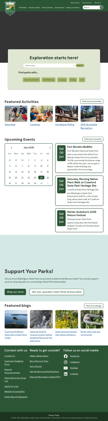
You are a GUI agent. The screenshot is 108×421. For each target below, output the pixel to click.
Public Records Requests (15, 396)
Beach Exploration (31, 80)
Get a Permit (36, 366)
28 (10, 160)
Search (101, 7)
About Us (97, 3)
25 (48, 177)
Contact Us (9, 356)
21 (22, 177)
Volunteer (16, 116)
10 (41, 166)
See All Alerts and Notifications (44, 371)
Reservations (75, 3)
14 (22, 171)
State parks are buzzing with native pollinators (66, 333)
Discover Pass (87, 3)
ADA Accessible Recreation (92, 118)
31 (41, 183)
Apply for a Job (11, 386)
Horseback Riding (66, 116)
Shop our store (15, 291)
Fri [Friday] (41, 153)
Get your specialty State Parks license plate (57, 291)
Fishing (73, 80)
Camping (62, 80)
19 (10, 177)
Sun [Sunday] (9, 153)
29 (16, 160)
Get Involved (59, 7)
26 (10, 183)
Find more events (92, 139)
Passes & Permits (73, 7)
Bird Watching (48, 80)
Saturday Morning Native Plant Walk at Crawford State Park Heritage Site (82, 182)
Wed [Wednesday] (29, 153)
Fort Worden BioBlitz (79, 147)
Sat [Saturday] (47, 153)
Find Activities (47, 7)
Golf (82, 80)
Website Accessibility (14, 391)
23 (35, 177)
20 (16, 177)
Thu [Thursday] (35, 153)
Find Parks (23, 7)
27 (16, 183)
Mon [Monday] (16, 153)
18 (48, 171)
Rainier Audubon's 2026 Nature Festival (81, 213)
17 (41, 171)
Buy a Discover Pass (39, 361)
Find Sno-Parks (34, 7)
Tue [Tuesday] (22, 153)
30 (22, 160)
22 (29, 177)
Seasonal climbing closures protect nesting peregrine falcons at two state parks (41, 336)
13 (16, 171)
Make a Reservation (39, 356)
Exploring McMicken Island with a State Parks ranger (16, 334)
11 (47, 166)
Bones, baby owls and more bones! (90, 333)
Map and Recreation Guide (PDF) (45, 377)
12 (10, 171)
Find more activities (91, 101)
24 (41, 177)
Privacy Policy (54, 415)
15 (29, 171)
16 (35, 171)
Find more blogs (93, 305)
